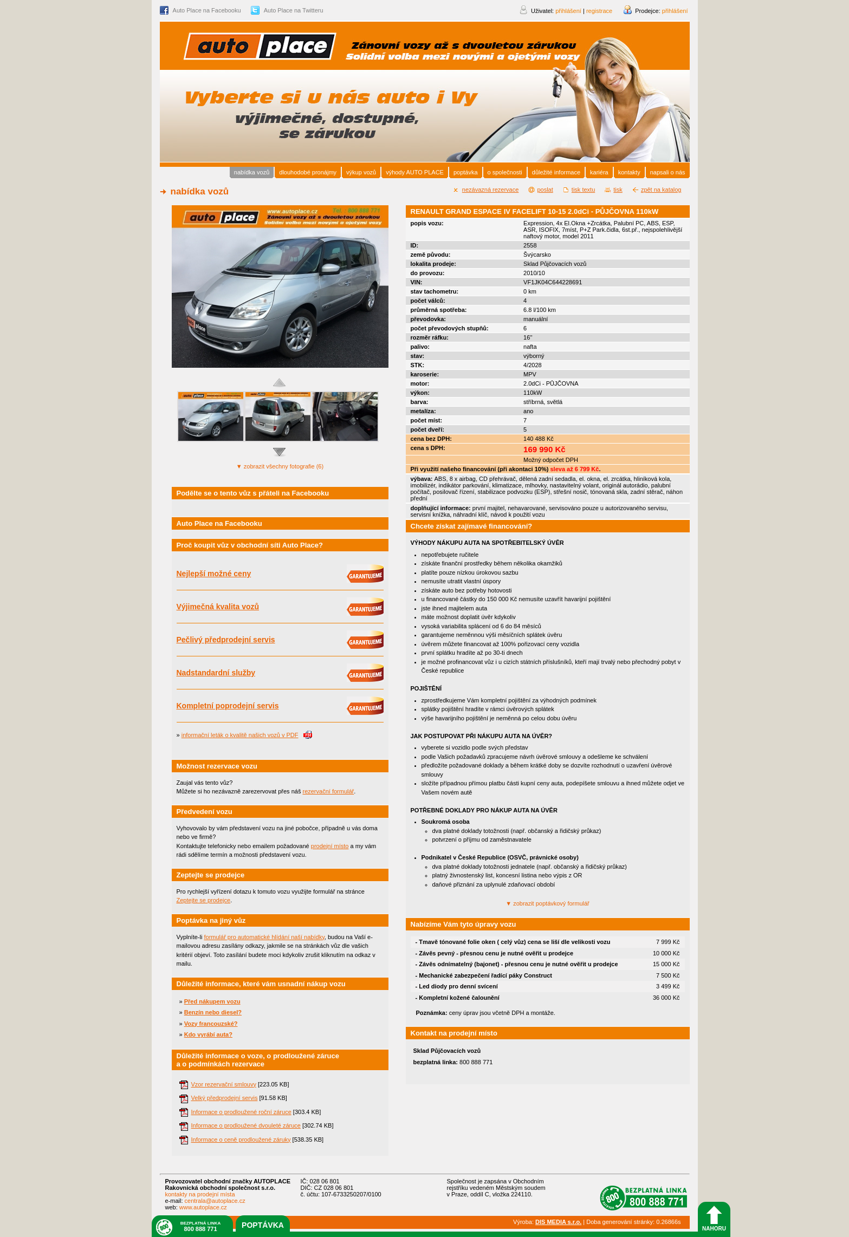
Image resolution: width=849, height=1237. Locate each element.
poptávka (263, 1225)
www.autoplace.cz (203, 1207)
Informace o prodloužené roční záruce (241, 1112)
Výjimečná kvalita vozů (218, 606)
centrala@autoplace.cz (215, 1200)
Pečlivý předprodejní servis (226, 639)
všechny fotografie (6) (279, 466)
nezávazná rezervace (490, 189)
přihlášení (675, 11)
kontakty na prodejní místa (200, 1194)
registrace (599, 11)
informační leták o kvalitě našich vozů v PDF (240, 735)
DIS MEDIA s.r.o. (558, 1222)
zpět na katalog (661, 189)
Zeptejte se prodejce (204, 900)
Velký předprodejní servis (224, 1098)
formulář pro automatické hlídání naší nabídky (264, 937)
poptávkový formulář (547, 903)
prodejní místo (330, 846)
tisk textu (583, 189)
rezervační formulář (328, 791)
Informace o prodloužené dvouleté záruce (246, 1125)
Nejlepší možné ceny (214, 573)
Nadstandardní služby (216, 672)
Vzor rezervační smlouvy (223, 1084)
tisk (618, 189)
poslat (545, 189)
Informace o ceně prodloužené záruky (241, 1139)
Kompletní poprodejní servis (228, 705)
